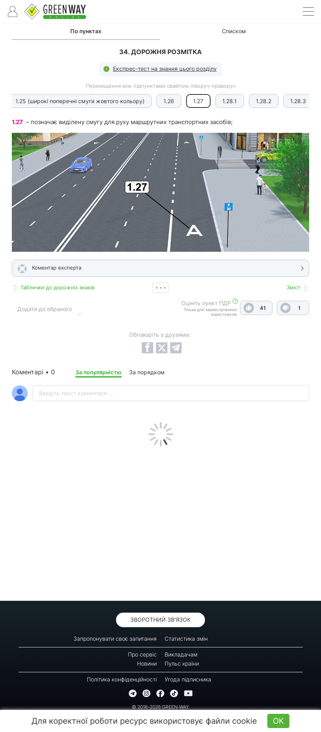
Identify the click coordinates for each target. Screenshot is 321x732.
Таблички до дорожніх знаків (57, 287)
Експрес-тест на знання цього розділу (165, 68)
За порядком (147, 372)
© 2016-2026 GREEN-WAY (160, 707)
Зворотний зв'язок (160, 619)
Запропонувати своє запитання (115, 638)
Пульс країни (182, 663)
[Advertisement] (160, 521)
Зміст (293, 287)
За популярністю (98, 372)
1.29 (292, 101)
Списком (234, 31)
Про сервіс (142, 654)
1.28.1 (192, 101)
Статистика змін (186, 638)
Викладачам (181, 654)
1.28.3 (260, 101)
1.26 (131, 101)
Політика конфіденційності (122, 679)
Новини (147, 663)
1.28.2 (226, 101)
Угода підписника (188, 679)
